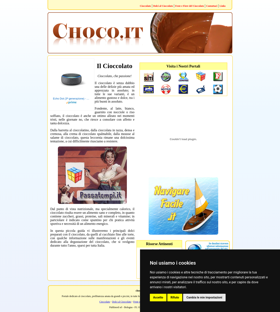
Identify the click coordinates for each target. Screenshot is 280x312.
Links (223, 6)
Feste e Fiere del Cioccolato (189, 6)
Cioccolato (145, 6)
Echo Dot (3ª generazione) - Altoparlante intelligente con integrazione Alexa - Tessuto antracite (71, 98)
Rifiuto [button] (175, 297)
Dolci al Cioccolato (163, 6)
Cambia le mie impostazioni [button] (204, 297)
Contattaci (211, 6)
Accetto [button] (158, 297)
